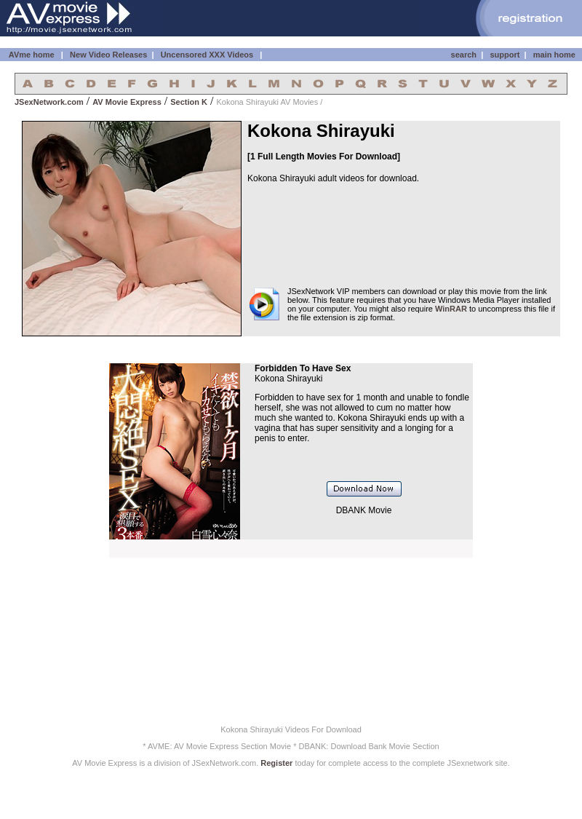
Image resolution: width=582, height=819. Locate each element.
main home (554, 54)
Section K (188, 102)
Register (276, 763)
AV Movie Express (127, 102)
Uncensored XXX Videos (208, 54)
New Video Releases (108, 54)
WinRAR (451, 308)
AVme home (30, 54)
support (504, 54)
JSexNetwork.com (49, 102)
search (464, 54)
